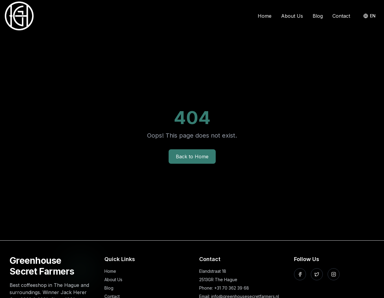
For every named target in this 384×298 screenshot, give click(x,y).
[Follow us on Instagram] (334, 274)
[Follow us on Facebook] (300, 274)
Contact (341, 16)
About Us (292, 16)
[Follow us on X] (317, 274)
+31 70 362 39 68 (231, 287)
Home (265, 16)
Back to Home (192, 157)
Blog (318, 16)
